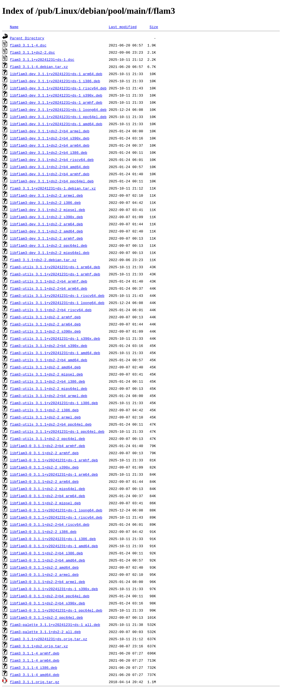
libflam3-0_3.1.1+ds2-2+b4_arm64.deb (47, 495)
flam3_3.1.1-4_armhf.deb (34, 653)
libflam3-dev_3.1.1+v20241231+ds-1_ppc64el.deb (58, 116)
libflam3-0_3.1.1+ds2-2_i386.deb (43, 531)
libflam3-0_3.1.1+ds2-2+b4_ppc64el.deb (50, 595)
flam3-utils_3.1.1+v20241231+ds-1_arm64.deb (55, 266)
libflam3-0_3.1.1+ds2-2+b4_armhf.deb (47, 445)
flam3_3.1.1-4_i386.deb (33, 667)
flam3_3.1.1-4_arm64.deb (34, 660)
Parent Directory (27, 37)
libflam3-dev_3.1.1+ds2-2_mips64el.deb (50, 252)
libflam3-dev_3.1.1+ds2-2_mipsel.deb (47, 209)
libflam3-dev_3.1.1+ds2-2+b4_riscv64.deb (52, 159)
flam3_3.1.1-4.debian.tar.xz (39, 66)
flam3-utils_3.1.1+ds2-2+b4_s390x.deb (48, 345)
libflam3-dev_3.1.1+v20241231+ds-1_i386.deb (55, 80)
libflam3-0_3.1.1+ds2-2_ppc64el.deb (46, 617)
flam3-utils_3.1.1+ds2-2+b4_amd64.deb (48, 359)
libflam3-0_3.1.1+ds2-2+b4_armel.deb (47, 581)
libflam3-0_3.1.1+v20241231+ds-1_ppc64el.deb (56, 610)
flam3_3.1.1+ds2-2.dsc (32, 52)
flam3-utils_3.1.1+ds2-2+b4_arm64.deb (48, 288)
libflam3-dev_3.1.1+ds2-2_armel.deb (46, 195)
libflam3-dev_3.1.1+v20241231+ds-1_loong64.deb (58, 109)
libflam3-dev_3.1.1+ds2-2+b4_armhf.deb (50, 173)
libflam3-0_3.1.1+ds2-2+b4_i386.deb (46, 553)
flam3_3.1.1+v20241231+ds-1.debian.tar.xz (53, 188)
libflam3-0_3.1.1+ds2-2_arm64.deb (44, 481)
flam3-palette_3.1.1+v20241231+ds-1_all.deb (55, 624)
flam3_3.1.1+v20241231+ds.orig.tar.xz (48, 638)
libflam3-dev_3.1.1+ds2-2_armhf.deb (46, 238)
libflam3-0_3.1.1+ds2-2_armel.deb (44, 574)
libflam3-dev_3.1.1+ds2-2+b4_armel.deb (50, 130)
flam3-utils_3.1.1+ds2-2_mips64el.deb (48, 388)
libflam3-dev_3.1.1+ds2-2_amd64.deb (46, 231)
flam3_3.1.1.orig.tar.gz (34, 681)
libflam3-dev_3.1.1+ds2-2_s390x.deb (46, 216)
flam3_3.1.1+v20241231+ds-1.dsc (42, 59)
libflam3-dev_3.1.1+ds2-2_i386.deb (45, 202)
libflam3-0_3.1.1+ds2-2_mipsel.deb (45, 502)
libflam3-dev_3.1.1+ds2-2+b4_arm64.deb (50, 145)
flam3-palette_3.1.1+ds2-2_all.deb (45, 631)
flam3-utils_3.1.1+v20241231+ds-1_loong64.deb (57, 302)
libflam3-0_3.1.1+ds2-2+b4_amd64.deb (47, 560)
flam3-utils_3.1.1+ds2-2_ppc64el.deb (47, 438)
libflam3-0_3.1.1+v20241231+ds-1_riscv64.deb (56, 517)
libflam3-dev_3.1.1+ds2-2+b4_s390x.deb (50, 138)
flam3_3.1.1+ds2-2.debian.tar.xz (43, 259)
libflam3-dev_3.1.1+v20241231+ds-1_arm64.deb (56, 73)
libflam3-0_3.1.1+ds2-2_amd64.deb (44, 567)
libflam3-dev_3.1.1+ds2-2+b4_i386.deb (48, 152)
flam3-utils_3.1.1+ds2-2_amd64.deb (45, 367)
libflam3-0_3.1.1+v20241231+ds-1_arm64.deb (54, 474)
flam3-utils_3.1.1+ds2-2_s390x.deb (45, 331)
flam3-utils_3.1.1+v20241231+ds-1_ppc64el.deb (57, 431)
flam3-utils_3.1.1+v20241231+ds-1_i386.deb (54, 402)
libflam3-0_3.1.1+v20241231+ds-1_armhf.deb (54, 460)
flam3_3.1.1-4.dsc (28, 45)
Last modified (123, 26)
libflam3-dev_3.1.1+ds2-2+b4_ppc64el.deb (52, 181)
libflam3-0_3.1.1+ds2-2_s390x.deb (44, 467)
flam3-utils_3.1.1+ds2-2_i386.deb (44, 409)
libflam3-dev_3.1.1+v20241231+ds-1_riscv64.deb (58, 88)
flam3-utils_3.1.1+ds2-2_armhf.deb (45, 316)
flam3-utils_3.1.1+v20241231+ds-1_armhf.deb (55, 274)
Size (154, 26)
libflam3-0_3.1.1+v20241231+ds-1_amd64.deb (54, 545)
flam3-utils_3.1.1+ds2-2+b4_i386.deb (47, 381)
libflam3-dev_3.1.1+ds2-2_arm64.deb (46, 223)
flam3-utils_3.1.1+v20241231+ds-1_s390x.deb (55, 338)
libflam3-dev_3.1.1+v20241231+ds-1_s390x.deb (56, 95)
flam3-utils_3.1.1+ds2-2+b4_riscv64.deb (50, 309)
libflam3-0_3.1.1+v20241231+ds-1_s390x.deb (54, 588)
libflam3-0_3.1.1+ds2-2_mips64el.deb (47, 488)
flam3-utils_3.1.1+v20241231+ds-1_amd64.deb (55, 352)
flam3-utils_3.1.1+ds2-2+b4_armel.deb (48, 395)
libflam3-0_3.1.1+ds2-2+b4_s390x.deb (47, 603)
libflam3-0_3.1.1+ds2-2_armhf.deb (44, 452)
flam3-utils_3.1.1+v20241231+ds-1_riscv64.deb (57, 295)
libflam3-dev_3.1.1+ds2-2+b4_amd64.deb (50, 166)
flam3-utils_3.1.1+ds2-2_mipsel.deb (46, 374)
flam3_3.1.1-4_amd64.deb (34, 674)
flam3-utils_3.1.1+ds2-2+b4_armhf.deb (48, 281)
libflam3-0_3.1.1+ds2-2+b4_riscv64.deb (50, 524)
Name (14, 26)
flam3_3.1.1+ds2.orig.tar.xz (39, 646)
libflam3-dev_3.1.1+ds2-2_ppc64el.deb (48, 245)
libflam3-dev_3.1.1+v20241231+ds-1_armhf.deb (56, 102)
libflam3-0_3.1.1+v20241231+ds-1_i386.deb (53, 538)
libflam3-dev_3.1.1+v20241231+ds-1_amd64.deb (56, 123)
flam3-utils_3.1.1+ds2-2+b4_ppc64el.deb (50, 424)
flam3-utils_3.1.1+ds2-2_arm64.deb (45, 324)
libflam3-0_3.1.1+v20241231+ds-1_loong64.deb (56, 510)
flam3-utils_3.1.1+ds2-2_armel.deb (45, 417)
